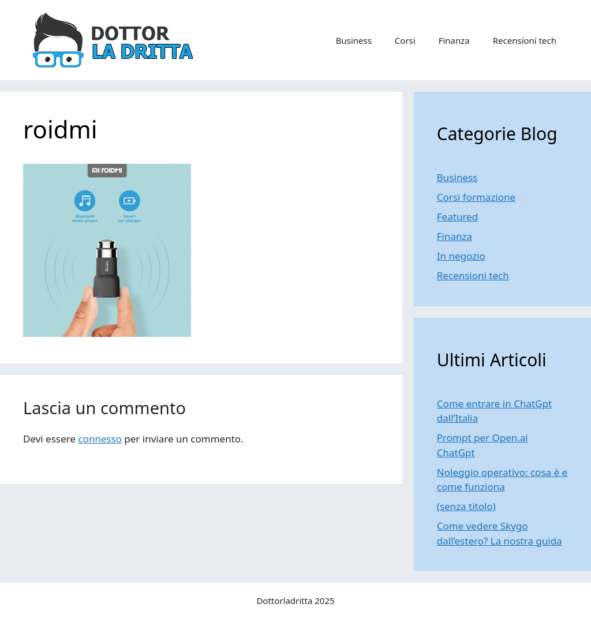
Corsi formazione (476, 197)
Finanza (454, 40)
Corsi (405, 40)
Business (354, 40)
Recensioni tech (524, 40)
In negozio (461, 255)
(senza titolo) (466, 506)
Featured (457, 216)
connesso (100, 438)
